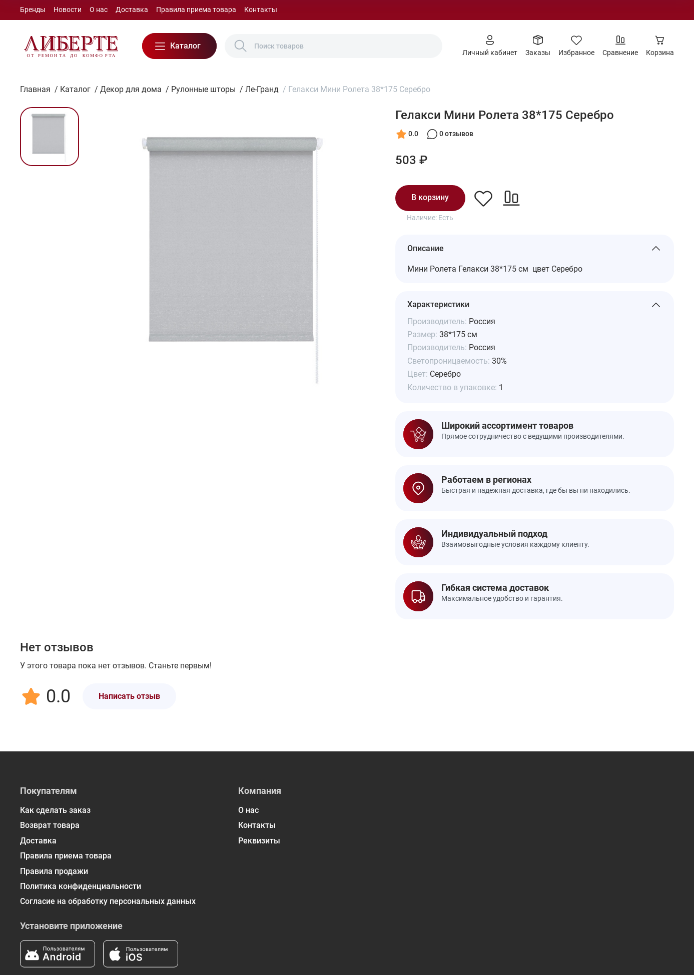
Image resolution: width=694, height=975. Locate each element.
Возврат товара (50, 825)
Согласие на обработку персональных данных (108, 901)
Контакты (260, 10)
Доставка (132, 10)
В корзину (430, 197)
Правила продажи (54, 871)
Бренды (33, 10)
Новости (68, 10)
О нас (99, 10)
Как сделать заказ (55, 810)
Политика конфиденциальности (80, 886)
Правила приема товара (196, 10)
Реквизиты (259, 840)
